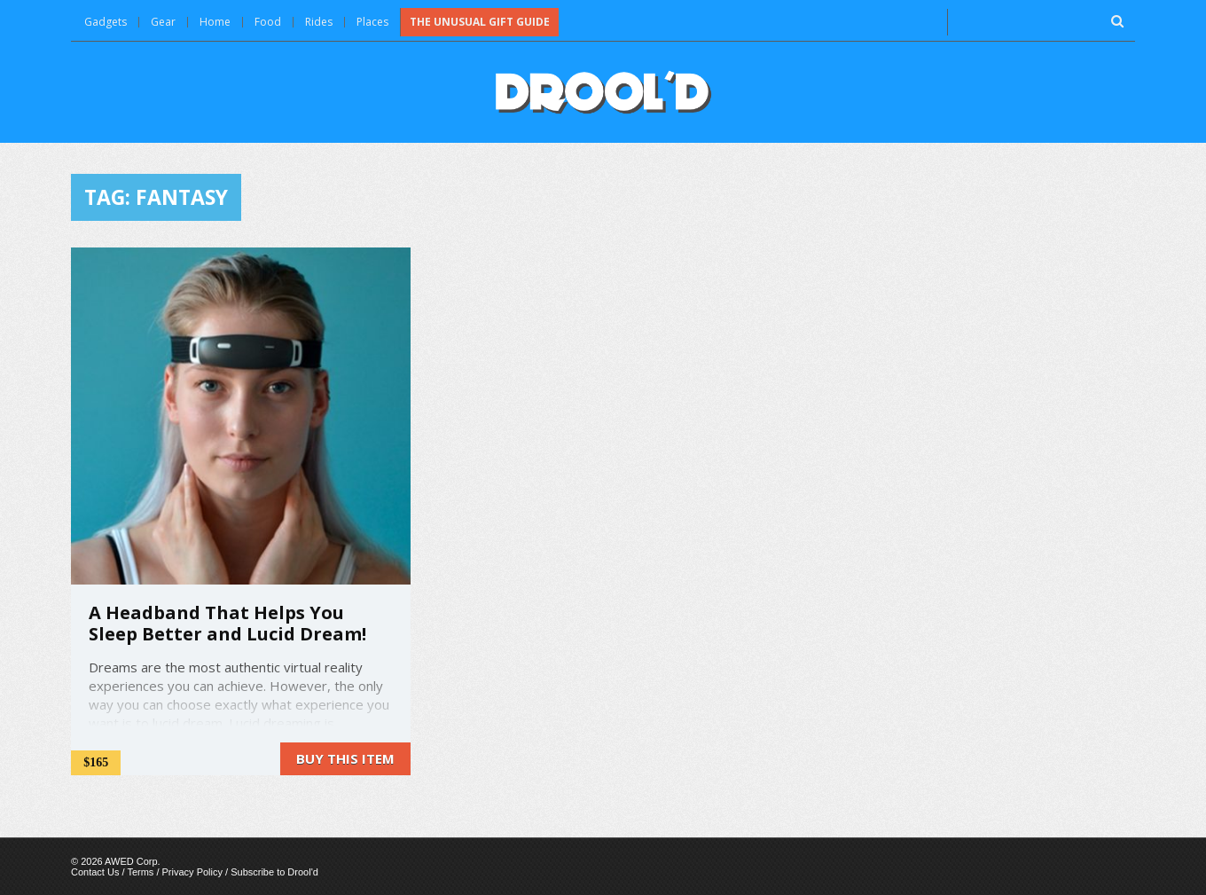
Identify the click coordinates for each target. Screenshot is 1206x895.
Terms (140, 872)
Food (268, 21)
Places (372, 21)
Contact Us (95, 872)
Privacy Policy (192, 872)
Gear (163, 21)
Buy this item (345, 758)
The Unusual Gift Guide (480, 21)
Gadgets (105, 21)
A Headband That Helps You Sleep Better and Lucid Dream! (227, 623)
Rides (319, 21)
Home (215, 21)
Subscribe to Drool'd (274, 872)
